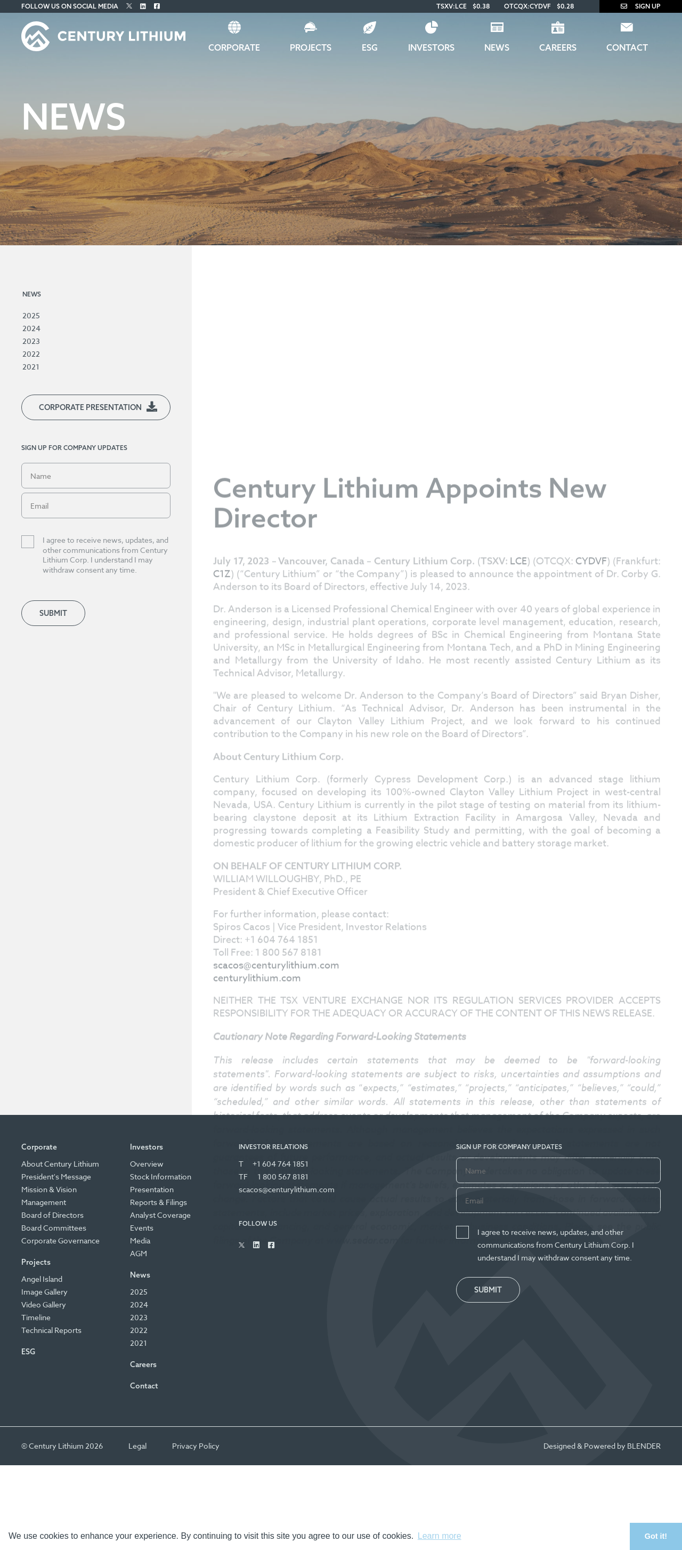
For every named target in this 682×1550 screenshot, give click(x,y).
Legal (137, 1446)
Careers (558, 47)
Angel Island (41, 1279)
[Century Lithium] (103, 36)
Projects (310, 47)
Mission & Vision (49, 1189)
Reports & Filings (158, 1202)
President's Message (56, 1176)
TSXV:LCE (451, 6)
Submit (53, 613)
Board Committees (53, 1228)
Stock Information (160, 1176)
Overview (147, 1164)
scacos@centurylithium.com (276, 1150)
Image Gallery (44, 1292)
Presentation (152, 1189)
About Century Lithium (60, 1164)
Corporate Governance (60, 1240)
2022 (31, 354)
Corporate (234, 47)
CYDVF (591, 745)
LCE (518, 745)
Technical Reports (51, 1330)
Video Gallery (43, 1304)
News (496, 47)
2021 (30, 367)
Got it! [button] (656, 1536)
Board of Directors (52, 1215)
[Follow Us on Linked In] (143, 6)
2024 (31, 328)
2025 (31, 315)
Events (141, 1228)
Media (140, 1240)
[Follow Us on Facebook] (157, 6)
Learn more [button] (439, 1535)
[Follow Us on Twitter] (129, 6)
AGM (138, 1253)
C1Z (222, 758)
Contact (627, 47)
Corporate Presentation (90, 407)
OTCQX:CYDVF (527, 6)
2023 (31, 341)
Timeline (36, 1317)
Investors (431, 47)
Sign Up (641, 6)
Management (43, 1202)
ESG (370, 47)
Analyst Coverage (160, 1215)
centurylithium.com (257, 1162)
